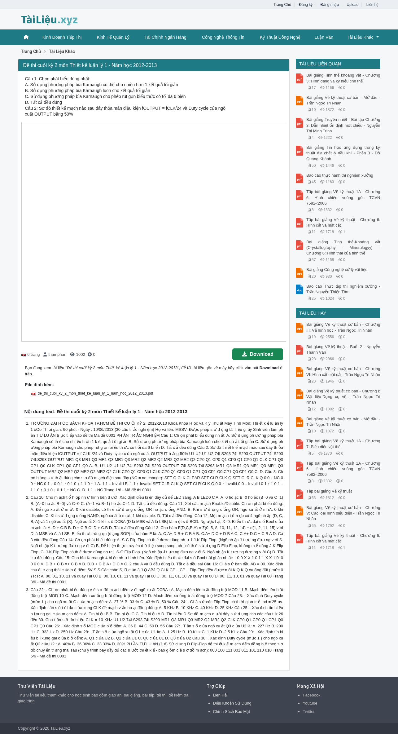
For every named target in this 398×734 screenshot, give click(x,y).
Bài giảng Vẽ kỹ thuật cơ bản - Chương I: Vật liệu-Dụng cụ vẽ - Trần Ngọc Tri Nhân (343, 397)
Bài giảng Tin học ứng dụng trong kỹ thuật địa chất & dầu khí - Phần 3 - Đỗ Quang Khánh (343, 153)
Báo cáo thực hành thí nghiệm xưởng (339, 175)
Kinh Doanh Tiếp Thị (62, 37)
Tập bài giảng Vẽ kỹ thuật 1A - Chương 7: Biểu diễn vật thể (343, 444)
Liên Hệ (220, 695)
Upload (352, 4)
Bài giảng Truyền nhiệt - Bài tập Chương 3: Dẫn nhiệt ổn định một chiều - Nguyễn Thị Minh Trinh (343, 125)
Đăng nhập (330, 4)
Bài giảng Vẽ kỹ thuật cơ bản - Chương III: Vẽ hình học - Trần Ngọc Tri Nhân (343, 327)
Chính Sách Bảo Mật (231, 711)
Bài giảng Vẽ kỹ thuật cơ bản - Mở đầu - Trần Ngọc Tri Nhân (343, 100)
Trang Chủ (282, 4)
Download (257, 354)
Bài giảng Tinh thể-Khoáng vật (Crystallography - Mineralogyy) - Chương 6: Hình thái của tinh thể (343, 247)
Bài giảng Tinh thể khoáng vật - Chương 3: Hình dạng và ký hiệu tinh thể (343, 78)
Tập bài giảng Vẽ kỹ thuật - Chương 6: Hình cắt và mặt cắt (343, 222)
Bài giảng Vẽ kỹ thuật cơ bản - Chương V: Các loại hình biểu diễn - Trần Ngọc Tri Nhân (343, 513)
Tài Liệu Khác (360, 37)
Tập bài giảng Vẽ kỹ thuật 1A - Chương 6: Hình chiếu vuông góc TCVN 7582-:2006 (343, 197)
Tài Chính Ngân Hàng (165, 37)
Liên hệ (372, 4)
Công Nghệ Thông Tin (223, 37)
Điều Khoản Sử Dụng (232, 703)
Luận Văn (324, 37)
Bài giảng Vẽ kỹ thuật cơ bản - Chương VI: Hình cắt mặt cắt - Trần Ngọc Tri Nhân (343, 371)
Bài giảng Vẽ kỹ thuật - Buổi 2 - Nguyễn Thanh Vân (343, 349)
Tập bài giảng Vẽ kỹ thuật (329, 491)
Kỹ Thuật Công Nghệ (280, 37)
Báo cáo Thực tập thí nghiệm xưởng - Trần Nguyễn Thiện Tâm (343, 289)
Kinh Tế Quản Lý (113, 37)
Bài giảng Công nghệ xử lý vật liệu (336, 269)
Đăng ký (306, 4)
